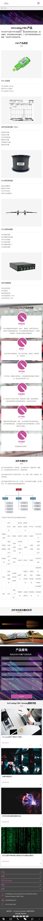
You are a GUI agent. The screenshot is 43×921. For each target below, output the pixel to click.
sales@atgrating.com (8, 900)
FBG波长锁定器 (5, 137)
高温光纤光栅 (5, 135)
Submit (21, 696)
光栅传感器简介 (7, 776)
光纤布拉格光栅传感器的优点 (11, 816)
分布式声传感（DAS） (7, 298)
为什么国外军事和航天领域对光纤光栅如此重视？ (18, 855)
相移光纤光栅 (5, 144)
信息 (2, 889)
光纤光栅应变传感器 (7, 237)
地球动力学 (21, 642)
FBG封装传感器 (7, 229)
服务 (2, 885)
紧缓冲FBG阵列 (5, 188)
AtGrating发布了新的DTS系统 (12, 737)
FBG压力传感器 (5, 239)
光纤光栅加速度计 (6, 244)
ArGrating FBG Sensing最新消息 (21, 703)
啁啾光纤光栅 (5, 139)
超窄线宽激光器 (5, 293)
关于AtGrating (6, 880)
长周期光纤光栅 (5, 142)
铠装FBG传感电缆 (6, 193)
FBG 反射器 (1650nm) (7, 91)
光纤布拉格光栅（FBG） (10, 127)
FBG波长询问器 (5, 288)
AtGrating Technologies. (19, 911)
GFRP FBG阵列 (5, 191)
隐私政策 (23, 913)
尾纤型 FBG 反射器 (6, 88)
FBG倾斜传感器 (5, 247)
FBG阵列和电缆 (7, 181)
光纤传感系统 (6, 283)
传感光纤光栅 (5, 132)
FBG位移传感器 (5, 242)
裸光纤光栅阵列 (5, 186)
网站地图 (17, 913)
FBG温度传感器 (5, 234)
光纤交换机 (4, 290)
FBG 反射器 (5, 81)
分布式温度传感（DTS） (8, 295)
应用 (2, 876)
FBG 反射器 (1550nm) (7, 86)
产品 (5, 8)
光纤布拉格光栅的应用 (21, 610)
